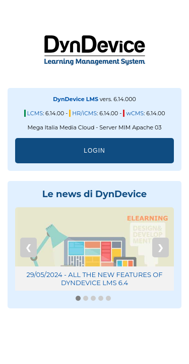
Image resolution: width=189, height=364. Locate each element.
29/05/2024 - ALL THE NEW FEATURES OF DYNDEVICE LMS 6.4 (94, 278)
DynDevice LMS (75, 99)
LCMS (35, 113)
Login (94, 150)
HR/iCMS (84, 113)
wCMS (135, 113)
